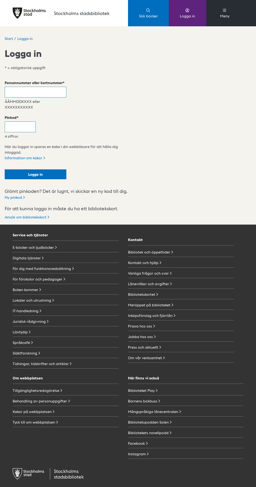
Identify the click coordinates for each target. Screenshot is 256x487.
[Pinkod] (20, 126)
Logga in (187, 13)
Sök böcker (148, 13)
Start (9, 38)
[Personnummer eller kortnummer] (35, 92)
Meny (225, 13)
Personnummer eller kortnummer (34, 82)
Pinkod (11, 117)
